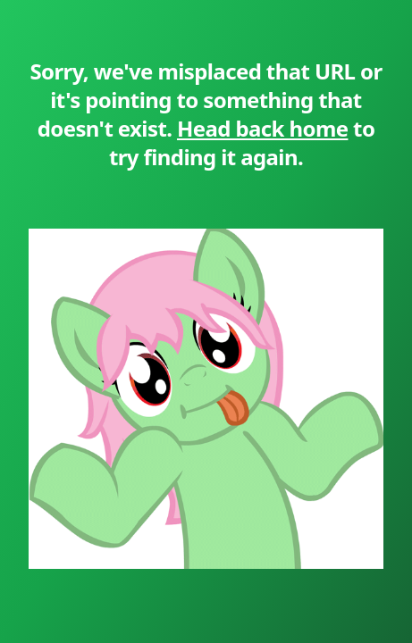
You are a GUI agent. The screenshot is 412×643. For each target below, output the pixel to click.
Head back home (262, 128)
